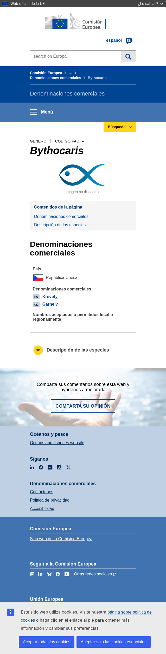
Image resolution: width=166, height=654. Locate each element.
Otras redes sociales (93, 574)
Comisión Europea (46, 73)
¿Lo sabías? (150, 3)
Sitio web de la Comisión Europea (61, 539)
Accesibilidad (42, 508)
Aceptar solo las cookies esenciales (113, 642)
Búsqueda (128, 56)
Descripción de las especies (60, 225)
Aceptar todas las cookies (46, 642)
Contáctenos (41, 492)
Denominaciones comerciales (55, 78)
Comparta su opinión (83, 406)
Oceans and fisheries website (57, 443)
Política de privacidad (49, 500)
